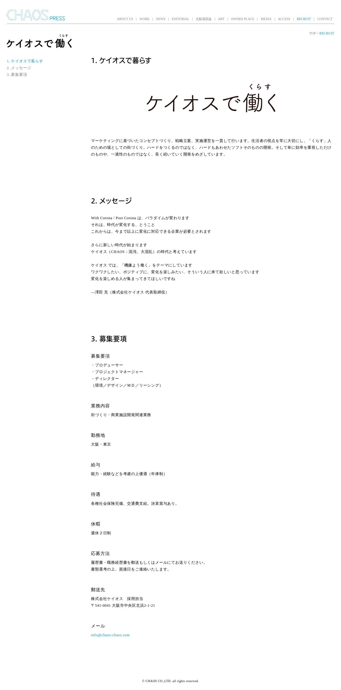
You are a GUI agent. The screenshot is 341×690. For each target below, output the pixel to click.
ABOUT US (125, 19)
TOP (312, 33)
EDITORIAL (180, 19)
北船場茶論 (204, 19)
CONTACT (325, 19)
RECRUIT (304, 19)
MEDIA (266, 19)
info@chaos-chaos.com (110, 635)
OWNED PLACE (242, 19)
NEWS (160, 19)
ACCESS (284, 19)
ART (221, 19)
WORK (145, 19)
